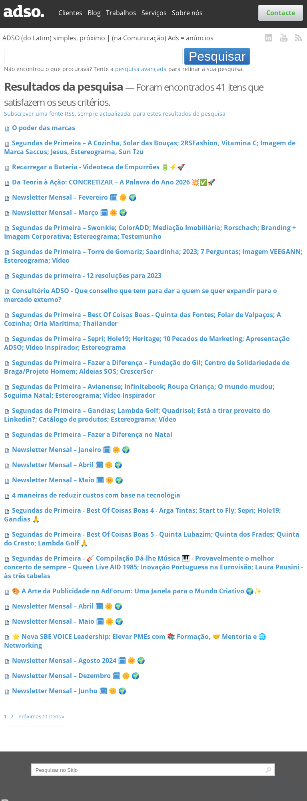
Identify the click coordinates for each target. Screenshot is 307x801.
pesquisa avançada (141, 69)
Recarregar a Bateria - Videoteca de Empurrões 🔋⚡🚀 (98, 167)
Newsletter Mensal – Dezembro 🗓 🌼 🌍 (76, 675)
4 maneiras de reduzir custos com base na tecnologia (96, 495)
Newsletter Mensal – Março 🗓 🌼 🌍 (69, 212)
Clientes (70, 12)
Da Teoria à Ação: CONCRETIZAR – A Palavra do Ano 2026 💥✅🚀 (113, 182)
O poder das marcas (43, 127)
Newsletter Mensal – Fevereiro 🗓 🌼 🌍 (74, 197)
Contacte (280, 12)
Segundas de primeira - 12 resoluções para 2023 (86, 275)
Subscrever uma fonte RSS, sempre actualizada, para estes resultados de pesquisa (114, 113)
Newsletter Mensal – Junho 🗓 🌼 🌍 (69, 690)
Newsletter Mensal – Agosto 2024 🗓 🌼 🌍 (78, 660)
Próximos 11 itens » (41, 716)
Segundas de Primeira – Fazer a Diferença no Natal (92, 434)
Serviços (154, 12)
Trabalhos (121, 12)
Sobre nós (187, 12)
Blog (94, 12)
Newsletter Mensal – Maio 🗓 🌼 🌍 (67, 480)
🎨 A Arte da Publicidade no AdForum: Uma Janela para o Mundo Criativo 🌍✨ (137, 591)
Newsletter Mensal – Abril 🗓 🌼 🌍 (67, 464)
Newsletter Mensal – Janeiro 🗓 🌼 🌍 (71, 449)
